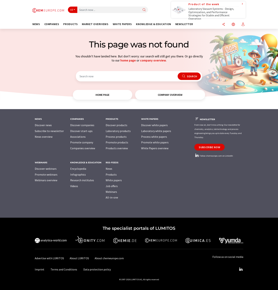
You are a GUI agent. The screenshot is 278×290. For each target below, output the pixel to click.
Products (111, 174)
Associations (78, 136)
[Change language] (233, 25)
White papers (114, 180)
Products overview (117, 148)
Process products (116, 136)
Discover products (116, 125)
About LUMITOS (79, 258)
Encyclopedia (78, 168)
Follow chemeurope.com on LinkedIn (213, 155)
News (109, 168)
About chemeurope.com (109, 258)
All (71, 9)
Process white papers (154, 136)
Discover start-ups (81, 131)
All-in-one (112, 197)
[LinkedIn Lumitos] (240, 269)
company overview (153, 60)
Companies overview (82, 148)
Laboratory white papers (156, 131)
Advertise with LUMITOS (49, 258)
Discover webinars (46, 168)
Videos (74, 186)
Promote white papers (155, 142)
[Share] (223, 25)
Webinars (111, 192)
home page (128, 60)
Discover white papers (154, 125)
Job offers (112, 186)
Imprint (39, 269)
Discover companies (82, 125)
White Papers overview (154, 148)
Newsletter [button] (184, 24)
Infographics (78, 174)
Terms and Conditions (64, 269)
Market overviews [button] (95, 24)
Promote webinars (46, 174)
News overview (43, 136)
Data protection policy (97, 269)
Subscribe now (209, 147)
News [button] (36, 24)
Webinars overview (46, 180)
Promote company (81, 142)
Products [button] (70, 24)
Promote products (117, 142)
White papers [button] (122, 24)
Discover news (43, 125)
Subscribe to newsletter (49, 131)
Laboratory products (118, 131)
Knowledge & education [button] (153, 24)
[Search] (144, 10)
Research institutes (82, 180)
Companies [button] (51, 24)
